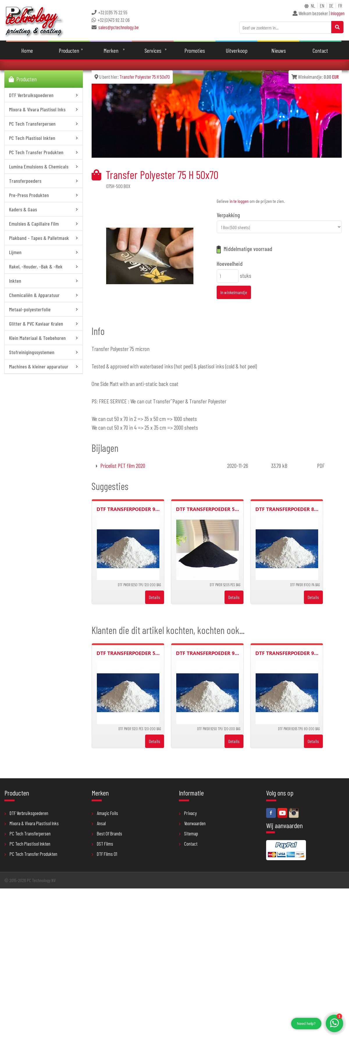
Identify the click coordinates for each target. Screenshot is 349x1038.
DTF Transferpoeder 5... (207, 509)
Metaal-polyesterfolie (44, 309)
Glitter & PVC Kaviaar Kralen (44, 324)
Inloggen (338, 13)
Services (153, 50)
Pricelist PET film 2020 (122, 465)
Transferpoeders (44, 181)
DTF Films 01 (104, 854)
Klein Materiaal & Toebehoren (44, 338)
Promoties (194, 50)
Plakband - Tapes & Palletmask (44, 238)
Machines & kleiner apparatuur (44, 366)
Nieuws (278, 50)
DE (331, 5)
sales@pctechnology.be (118, 27)
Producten (69, 50)
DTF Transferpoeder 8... (286, 509)
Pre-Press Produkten (44, 195)
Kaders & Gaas (44, 209)
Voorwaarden (192, 823)
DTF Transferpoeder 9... (128, 509)
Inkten (44, 281)
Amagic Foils (105, 813)
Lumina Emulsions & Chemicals (44, 167)
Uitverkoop (236, 50)
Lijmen (44, 252)
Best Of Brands (107, 834)
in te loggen (239, 201)
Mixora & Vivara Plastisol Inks (44, 109)
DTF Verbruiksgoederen (44, 95)
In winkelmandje (233, 292)
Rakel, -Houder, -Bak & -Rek (44, 267)
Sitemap (188, 834)
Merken (111, 50)
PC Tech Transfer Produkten (44, 152)
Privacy (188, 813)
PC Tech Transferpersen (44, 124)
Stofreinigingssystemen (44, 352)
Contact (320, 50)
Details (154, 597)
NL (313, 5)
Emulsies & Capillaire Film (44, 224)
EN (322, 5)
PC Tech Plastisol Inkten (44, 138)
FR (340, 5)
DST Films (102, 844)
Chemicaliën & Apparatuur (44, 295)
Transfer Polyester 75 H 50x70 (145, 77)
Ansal (99, 823)
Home (27, 50)
